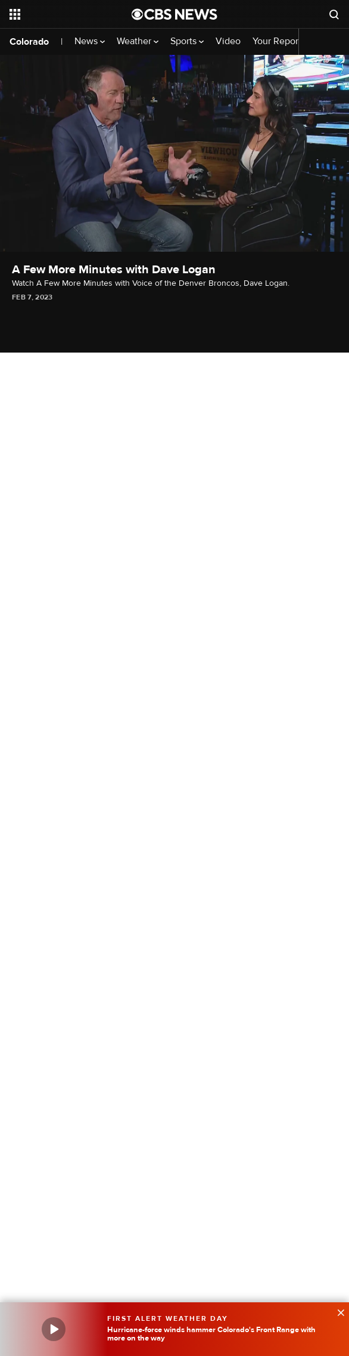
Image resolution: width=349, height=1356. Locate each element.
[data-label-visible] (337, 1311)
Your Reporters (287, 41)
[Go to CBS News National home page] (174, 14)
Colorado (29, 42)
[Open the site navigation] (65, 14)
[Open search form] (334, 14)
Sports (187, 41)
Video (228, 41)
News (89, 41)
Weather (137, 41)
